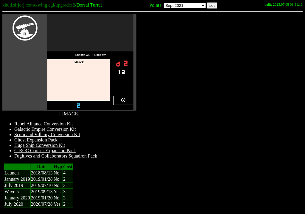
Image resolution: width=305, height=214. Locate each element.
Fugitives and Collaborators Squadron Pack (55, 155)
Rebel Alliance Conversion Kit (43, 123)
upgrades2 (65, 4)
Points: (155, 5)
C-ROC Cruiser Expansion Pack (45, 150)
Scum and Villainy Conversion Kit (47, 134)
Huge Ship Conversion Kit (39, 145)
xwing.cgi (44, 4)
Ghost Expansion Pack (35, 139)
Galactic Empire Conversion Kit (45, 129)
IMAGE (70, 113)
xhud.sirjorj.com (18, 4)
